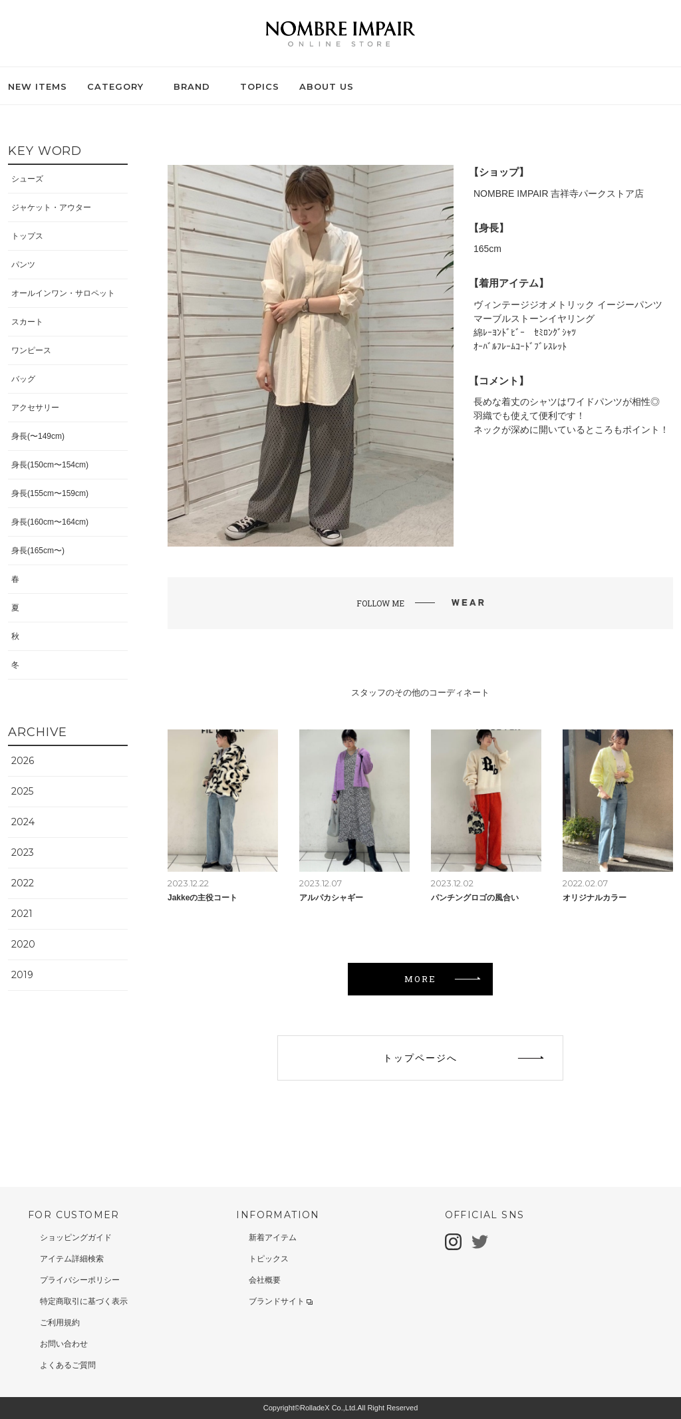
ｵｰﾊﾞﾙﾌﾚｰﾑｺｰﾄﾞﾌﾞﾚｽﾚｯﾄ (520, 346)
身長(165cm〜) (38, 550)
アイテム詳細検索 (72, 1258)
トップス (27, 236)
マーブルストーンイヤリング (534, 318)
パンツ (23, 264)
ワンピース (31, 350)
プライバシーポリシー (80, 1280)
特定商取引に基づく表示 (84, 1301)
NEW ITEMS (37, 86)
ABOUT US (326, 86)
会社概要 (265, 1280)
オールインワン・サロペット (63, 293)
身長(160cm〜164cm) (49, 522)
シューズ (27, 179)
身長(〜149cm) (38, 436)
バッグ (23, 379)
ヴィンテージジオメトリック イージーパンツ (568, 304)
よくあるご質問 (68, 1365)
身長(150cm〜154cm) (49, 464)
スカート (27, 321)
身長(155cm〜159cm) (49, 493)
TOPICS (259, 86)
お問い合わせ (64, 1344)
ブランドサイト (281, 1301)
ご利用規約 (60, 1322)
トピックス (269, 1258)
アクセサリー (35, 407)
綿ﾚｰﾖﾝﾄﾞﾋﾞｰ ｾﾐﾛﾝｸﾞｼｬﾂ (525, 332)
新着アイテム (273, 1237)
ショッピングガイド (76, 1237)
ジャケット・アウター (51, 207)
